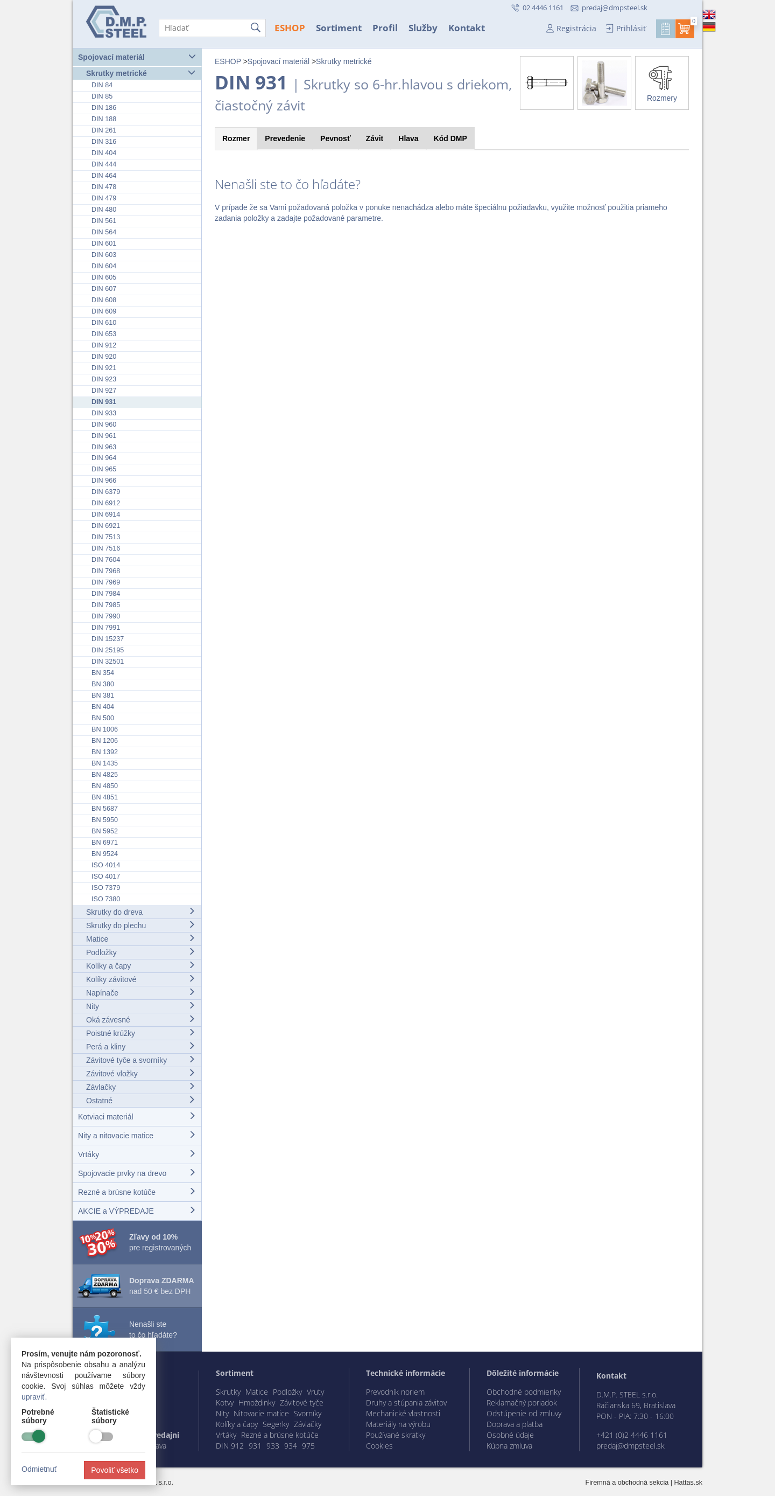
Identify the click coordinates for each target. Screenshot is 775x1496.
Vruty (315, 1392)
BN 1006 (104, 729)
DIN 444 (103, 164)
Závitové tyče (301, 1402)
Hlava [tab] (408, 138)
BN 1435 (104, 763)
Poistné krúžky (140, 1033)
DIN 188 (103, 119)
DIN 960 (103, 424)
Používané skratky (395, 1435)
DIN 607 (103, 289)
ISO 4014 (105, 865)
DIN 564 (103, 232)
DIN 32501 (107, 661)
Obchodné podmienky (524, 1392)
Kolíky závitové (140, 979)
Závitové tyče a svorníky (140, 1059)
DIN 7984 (105, 593)
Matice (140, 938)
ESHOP (289, 28)
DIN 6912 (105, 503)
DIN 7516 (105, 548)
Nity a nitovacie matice (137, 1135)
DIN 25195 (107, 650)
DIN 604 (103, 266)
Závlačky (140, 1086)
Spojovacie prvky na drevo (137, 1173)
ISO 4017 (105, 876)
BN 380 (102, 684)
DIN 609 (103, 311)
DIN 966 (103, 480)
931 (255, 1446)
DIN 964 (103, 458)
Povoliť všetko (114, 1470)
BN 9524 (104, 854)
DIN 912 (103, 345)
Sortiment (339, 28)
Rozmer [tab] (236, 138)
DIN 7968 (105, 571)
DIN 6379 (105, 492)
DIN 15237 (107, 639)
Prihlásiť (631, 28)
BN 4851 (104, 797)
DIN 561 (103, 221)
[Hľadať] (212, 28)
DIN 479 (103, 198)
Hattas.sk (688, 1482)
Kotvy (225, 1402)
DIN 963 (103, 447)
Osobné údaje (510, 1435)
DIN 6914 (105, 514)
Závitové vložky (140, 1073)
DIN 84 (101, 85)
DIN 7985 (105, 605)
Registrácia (576, 28)
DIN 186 (103, 108)
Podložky (140, 952)
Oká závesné (140, 1019)
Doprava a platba (514, 1424)
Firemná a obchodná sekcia (627, 1482)
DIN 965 (103, 469)
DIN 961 (103, 436)
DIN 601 (103, 243)
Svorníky (307, 1413)
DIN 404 (103, 153)
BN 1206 (104, 740)
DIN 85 (101, 96)
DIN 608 (103, 300)
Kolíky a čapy (140, 965)
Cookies (379, 1446)
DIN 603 (103, 255)
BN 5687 (104, 808)
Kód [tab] (450, 138)
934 (290, 1446)
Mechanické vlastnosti (403, 1413)
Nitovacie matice (261, 1413)
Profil (385, 28)
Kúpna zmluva (509, 1446)
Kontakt (466, 28)
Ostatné (140, 1100)
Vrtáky (137, 1154)
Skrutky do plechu (140, 925)
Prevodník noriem (395, 1392)
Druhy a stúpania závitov (406, 1402)
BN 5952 (104, 831)
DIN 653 (103, 334)
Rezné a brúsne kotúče (137, 1191)
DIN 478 (103, 187)
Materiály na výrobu (398, 1424)
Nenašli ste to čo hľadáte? (153, 1329)
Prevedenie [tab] (285, 138)
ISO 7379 (105, 888)
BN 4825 (104, 774)
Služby (423, 28)
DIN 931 (103, 402)
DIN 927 (103, 390)
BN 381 (102, 695)
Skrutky (228, 1392)
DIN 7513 (105, 537)
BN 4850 (104, 786)
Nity (140, 1006)
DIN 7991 (105, 627)
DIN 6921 (105, 526)
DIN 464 (103, 175)
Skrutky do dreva (140, 911)
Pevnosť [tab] (335, 138)
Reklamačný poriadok (522, 1402)
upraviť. (34, 1397)
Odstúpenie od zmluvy (524, 1413)
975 (308, 1446)
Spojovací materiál (137, 56)
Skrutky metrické (140, 73)
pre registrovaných (160, 1242)
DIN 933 (103, 413)
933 (272, 1446)
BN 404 (102, 707)
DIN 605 (103, 277)
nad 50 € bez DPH (161, 1286)
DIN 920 (103, 356)
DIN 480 (103, 209)
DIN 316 (103, 141)
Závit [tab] (375, 138)
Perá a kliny (140, 1046)
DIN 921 (103, 368)
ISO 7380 (105, 899)
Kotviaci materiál (137, 1116)
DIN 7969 (105, 582)
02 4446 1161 (542, 7)
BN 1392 (104, 752)
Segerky (276, 1424)
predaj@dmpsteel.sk (614, 7)
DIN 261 (103, 130)
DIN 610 (103, 322)
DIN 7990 (105, 616)
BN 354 (102, 673)
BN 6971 (104, 842)
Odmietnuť (39, 1469)
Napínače (140, 992)
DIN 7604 (105, 559)
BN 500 (102, 718)
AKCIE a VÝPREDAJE (137, 1210)
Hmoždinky (256, 1402)
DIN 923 (103, 379)
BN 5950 (104, 820)
